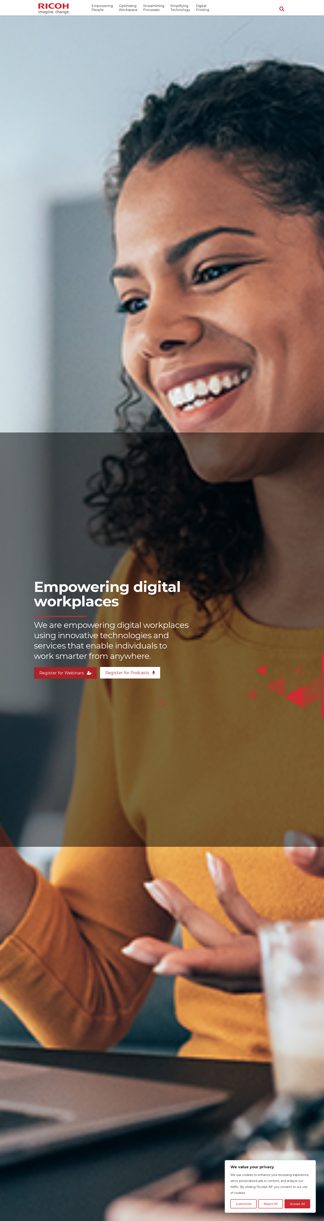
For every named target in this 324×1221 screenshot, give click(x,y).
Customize (243, 1204)
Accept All (297, 1204)
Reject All (271, 1204)
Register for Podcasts (130, 672)
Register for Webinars (65, 672)
